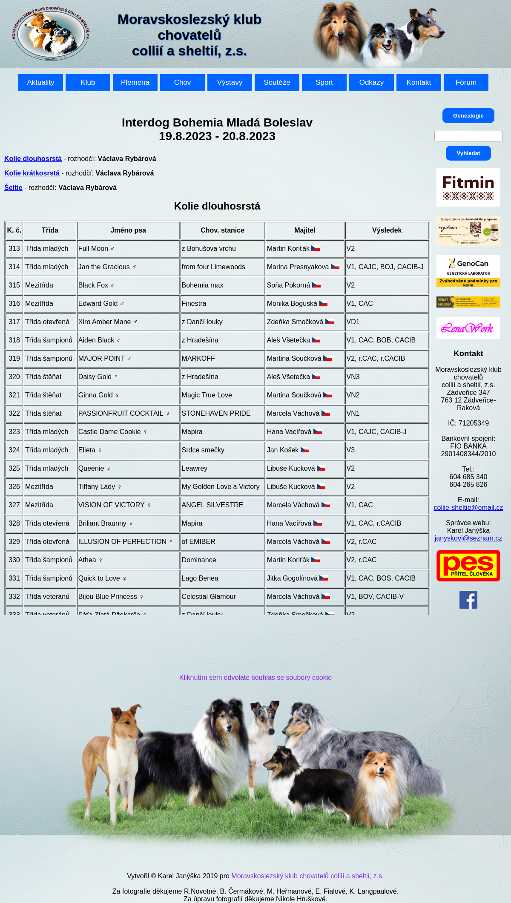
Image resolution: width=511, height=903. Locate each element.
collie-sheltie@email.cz (468, 507)
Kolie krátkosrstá (32, 173)
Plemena (135, 82)
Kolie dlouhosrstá (33, 158)
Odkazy (371, 82)
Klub (87, 82)
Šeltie (13, 187)
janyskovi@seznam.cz (468, 538)
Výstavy (230, 82)
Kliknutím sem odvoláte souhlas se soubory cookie (255, 677)
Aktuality (40, 82)
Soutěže (277, 82)
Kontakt (419, 82)
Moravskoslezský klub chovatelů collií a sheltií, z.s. (307, 876)
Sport (324, 82)
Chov (182, 82)
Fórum (466, 82)
